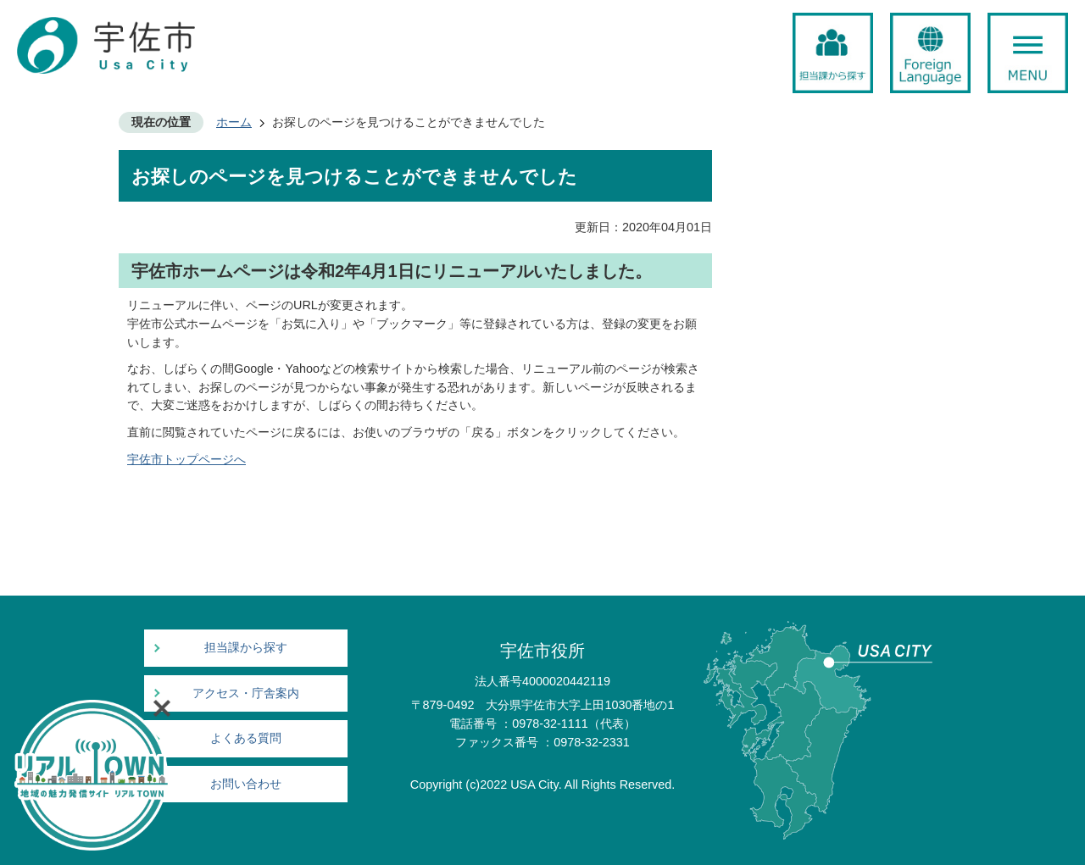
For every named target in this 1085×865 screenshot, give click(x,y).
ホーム (234, 122)
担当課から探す (245, 647)
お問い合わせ (245, 784)
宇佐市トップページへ (186, 459)
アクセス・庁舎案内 (245, 693)
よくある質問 (245, 738)
